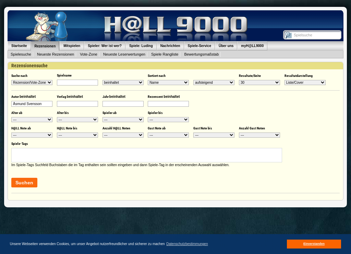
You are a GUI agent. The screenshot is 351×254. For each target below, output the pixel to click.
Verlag (70, 97)
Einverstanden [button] (314, 243)
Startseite (19, 46)
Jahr (113, 97)
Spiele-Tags (19, 144)
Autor (23, 97)
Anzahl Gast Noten (252, 128)
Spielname (64, 75)
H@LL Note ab (21, 128)
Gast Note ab (157, 128)
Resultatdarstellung (299, 76)
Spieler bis (155, 113)
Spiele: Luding (141, 46)
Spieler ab (109, 113)
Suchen (24, 182)
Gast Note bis (202, 128)
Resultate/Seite (250, 76)
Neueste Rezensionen (55, 54)
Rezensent (164, 97)
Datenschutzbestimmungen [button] (187, 244)
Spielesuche (21, 54)
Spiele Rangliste (165, 54)
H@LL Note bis (67, 128)
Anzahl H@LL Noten (116, 128)
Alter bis (63, 113)
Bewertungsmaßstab (201, 54)
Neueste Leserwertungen (124, 54)
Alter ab (16, 113)
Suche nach (19, 76)
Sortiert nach (157, 76)
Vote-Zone (88, 54)
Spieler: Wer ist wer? (105, 46)
